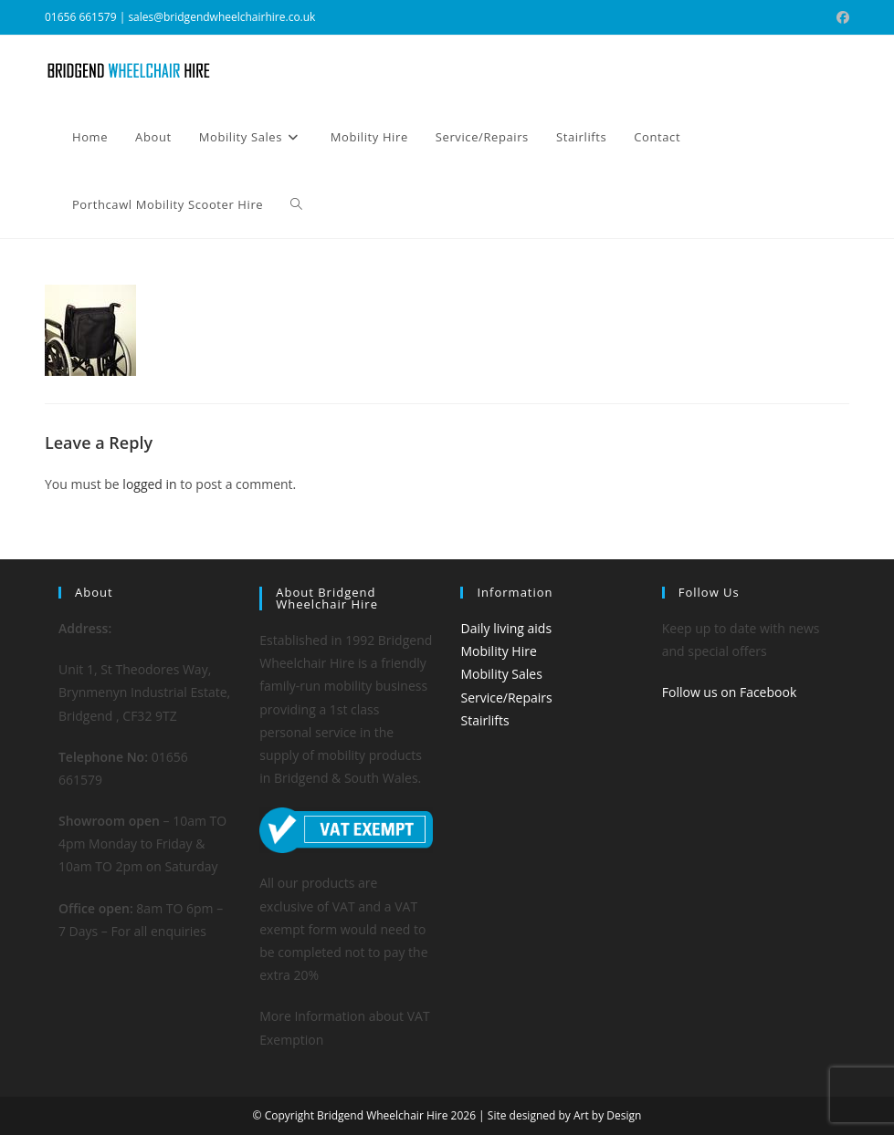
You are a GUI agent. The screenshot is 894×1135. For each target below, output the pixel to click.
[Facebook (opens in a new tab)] (840, 17)
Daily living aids (506, 628)
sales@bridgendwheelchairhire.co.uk (221, 17)
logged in (149, 484)
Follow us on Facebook (729, 692)
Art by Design (607, 1115)
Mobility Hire (498, 651)
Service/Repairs (506, 697)
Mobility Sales (501, 673)
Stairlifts (484, 720)
